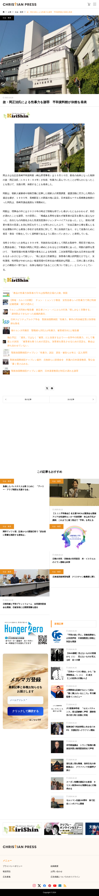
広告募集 (7, 877)
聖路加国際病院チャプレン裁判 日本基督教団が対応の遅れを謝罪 (44, 371)
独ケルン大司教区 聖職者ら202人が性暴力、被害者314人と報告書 (45, 330)
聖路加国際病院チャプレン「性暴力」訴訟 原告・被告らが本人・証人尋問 (49, 352)
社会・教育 (7, 18)
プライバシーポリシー (19, 719)
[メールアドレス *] (25, 700)
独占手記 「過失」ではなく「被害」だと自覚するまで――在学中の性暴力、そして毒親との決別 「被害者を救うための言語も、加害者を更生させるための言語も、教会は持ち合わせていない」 (51, 341)
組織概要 (54, 866)
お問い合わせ (56, 871)
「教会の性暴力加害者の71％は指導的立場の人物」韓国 (39, 293)
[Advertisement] (49, 437)
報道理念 (7, 871)
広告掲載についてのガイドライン (65, 877)
